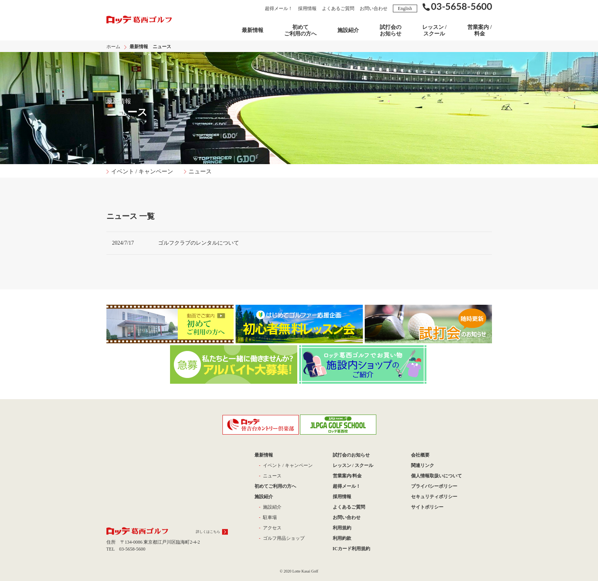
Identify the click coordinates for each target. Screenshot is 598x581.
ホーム (113, 46)
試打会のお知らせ (351, 455)
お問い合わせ (373, 8)
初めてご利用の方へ (300, 30)
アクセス (272, 528)
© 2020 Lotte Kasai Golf (299, 571)
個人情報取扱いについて (436, 476)
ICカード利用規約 (351, 548)
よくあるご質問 (338, 8)
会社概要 (420, 455)
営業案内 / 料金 (479, 30)
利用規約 (342, 528)
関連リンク (422, 465)
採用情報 (307, 8)
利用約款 (342, 538)
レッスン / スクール (434, 30)
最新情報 (252, 30)
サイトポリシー (427, 507)
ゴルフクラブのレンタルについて (198, 243)
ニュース (200, 171)
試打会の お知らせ (390, 30)
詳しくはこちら (208, 532)
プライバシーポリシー (434, 486)
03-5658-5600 (132, 549)
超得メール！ (279, 8)
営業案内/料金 (347, 476)
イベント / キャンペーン (142, 171)
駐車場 (270, 517)
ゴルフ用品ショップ (284, 538)
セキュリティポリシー (434, 496)
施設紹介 (348, 30)
